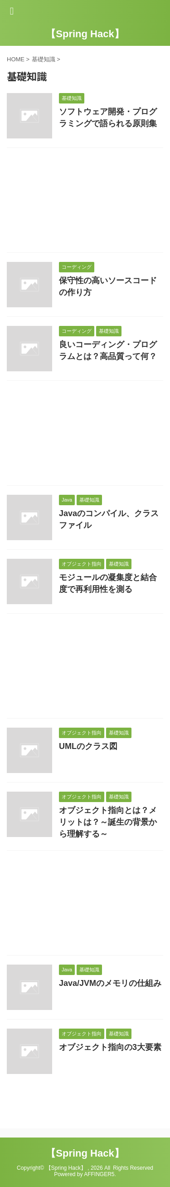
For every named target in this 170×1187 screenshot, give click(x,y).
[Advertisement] (85, 202)
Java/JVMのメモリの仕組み (110, 983)
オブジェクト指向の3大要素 (110, 1047)
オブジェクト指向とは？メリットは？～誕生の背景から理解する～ (108, 822)
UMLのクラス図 (88, 746)
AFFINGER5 (99, 1174)
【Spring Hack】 (85, 33)
